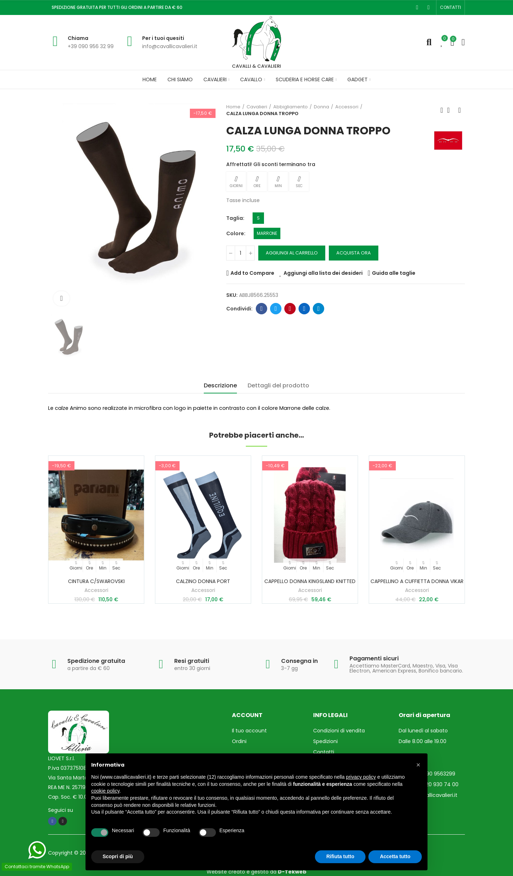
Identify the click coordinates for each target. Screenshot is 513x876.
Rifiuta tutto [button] (340, 856)
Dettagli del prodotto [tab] (278, 385)
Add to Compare (252, 273)
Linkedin (304, 308)
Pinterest (290, 308)
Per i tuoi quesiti (163, 38)
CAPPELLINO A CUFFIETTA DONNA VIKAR (416, 581)
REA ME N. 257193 (68, 787)
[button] (450, 7)
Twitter (276, 308)
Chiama (78, 38)
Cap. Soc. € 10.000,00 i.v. (78, 796)
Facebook (261, 308)
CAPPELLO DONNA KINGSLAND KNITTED (310, 581)
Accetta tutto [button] (395, 856)
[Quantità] (240, 253)
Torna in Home (450, 110)
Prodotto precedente (441, 110)
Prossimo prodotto (459, 110)
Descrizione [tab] (220, 385)
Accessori (96, 590)
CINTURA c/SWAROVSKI (96, 581)
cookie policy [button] (105, 791)
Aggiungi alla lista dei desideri (323, 273)
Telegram (318, 308)
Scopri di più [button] (118, 856)
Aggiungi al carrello (292, 252)
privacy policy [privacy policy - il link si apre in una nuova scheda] (361, 777)
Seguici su (60, 810)
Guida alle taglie (393, 273)
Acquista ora (353, 252)
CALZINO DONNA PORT (203, 581)
